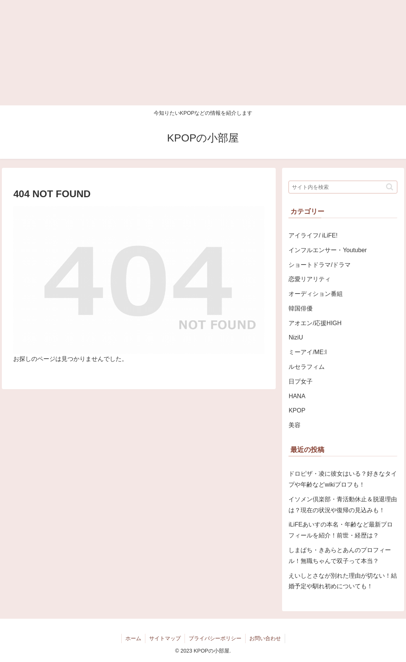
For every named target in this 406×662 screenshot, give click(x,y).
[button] (389, 187)
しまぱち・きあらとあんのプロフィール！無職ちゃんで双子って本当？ (339, 555)
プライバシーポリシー (215, 638)
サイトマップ (165, 638)
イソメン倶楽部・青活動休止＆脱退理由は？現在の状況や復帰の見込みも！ (342, 504)
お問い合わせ (265, 638)
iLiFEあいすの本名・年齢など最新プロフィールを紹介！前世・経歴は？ (340, 530)
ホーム (133, 638)
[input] (342, 187)
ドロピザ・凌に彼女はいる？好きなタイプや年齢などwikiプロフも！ (342, 479)
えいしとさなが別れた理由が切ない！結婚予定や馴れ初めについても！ (342, 581)
